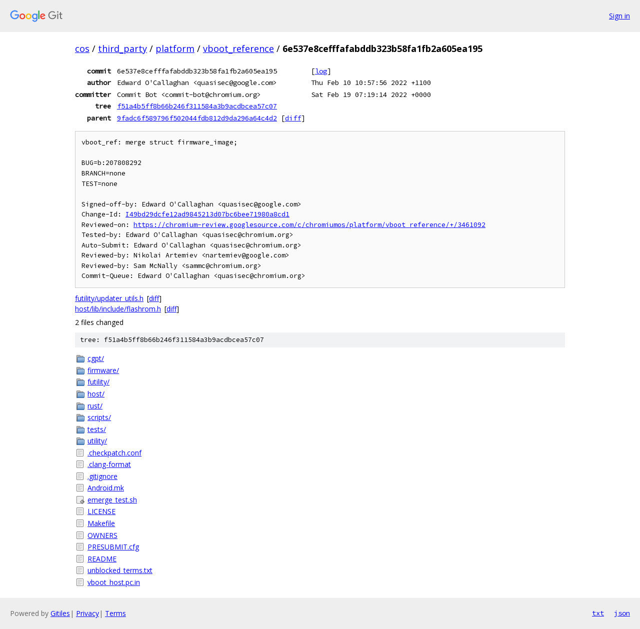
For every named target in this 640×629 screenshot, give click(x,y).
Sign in (619, 15)
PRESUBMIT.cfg (113, 547)
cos (82, 48)
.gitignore (103, 476)
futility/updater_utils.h (109, 298)
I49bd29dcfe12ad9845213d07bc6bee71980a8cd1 (208, 214)
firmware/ (103, 370)
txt (598, 613)
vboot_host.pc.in (114, 582)
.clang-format (109, 464)
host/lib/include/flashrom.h (118, 309)
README (102, 559)
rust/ (95, 405)
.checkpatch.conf (115, 453)
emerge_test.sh (112, 499)
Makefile (101, 523)
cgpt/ (96, 358)
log (321, 71)
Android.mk (106, 487)
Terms (115, 613)
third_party (122, 48)
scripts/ (99, 417)
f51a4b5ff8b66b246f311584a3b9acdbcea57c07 (197, 106)
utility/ (97, 441)
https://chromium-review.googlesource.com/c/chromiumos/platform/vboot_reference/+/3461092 (310, 224)
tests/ (97, 429)
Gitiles (60, 613)
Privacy (87, 613)
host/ (96, 393)
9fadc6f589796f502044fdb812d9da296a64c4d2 (197, 118)
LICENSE (102, 511)
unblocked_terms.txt (120, 570)
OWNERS (103, 535)
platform (175, 48)
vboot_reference (238, 48)
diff (293, 118)
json (622, 613)
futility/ (99, 381)
